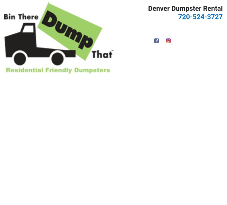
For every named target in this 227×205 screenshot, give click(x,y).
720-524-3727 (200, 17)
